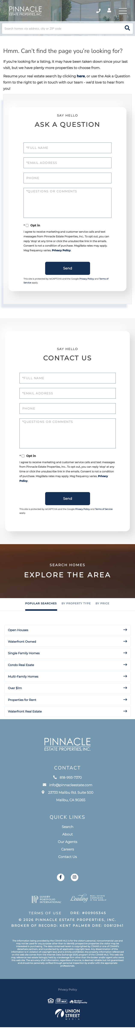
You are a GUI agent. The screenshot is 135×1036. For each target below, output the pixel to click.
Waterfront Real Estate (25, 723)
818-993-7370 (67, 793)
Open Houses (18, 641)
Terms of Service (104, 520)
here (81, 79)
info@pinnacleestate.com (67, 800)
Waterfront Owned (22, 653)
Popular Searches (41, 615)
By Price (102, 615)
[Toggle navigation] (122, 12)
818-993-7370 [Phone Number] (95, 12)
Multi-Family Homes (23, 688)
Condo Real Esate (21, 676)
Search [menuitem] (67, 842)
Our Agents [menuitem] (67, 857)
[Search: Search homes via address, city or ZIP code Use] (67, 31)
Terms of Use (44, 926)
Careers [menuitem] (67, 865)
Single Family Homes (24, 664)
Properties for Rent (22, 711)
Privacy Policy (70, 256)
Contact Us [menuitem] (67, 872)
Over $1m (15, 700)
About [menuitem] (67, 850)
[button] (127, 31)
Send (67, 275)
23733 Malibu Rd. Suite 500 (67, 811)
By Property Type (76, 615)
